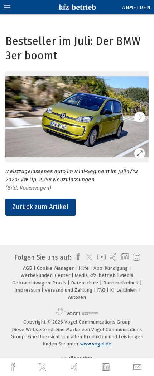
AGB (28, 268)
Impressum (28, 290)
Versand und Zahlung (69, 290)
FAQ (102, 290)
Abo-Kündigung (111, 268)
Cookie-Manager (56, 268)
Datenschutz (85, 283)
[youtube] (100, 257)
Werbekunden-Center (46, 275)
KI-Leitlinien (124, 290)
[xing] (75, 367)
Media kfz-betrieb (96, 275)
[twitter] (43, 367)
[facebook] (13, 367)
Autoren (77, 297)
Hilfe (84, 268)
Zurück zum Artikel (40, 207)
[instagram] (135, 257)
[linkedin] (106, 367)
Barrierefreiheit (121, 283)
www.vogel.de (95, 344)
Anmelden (136, 7)
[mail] (138, 367)
